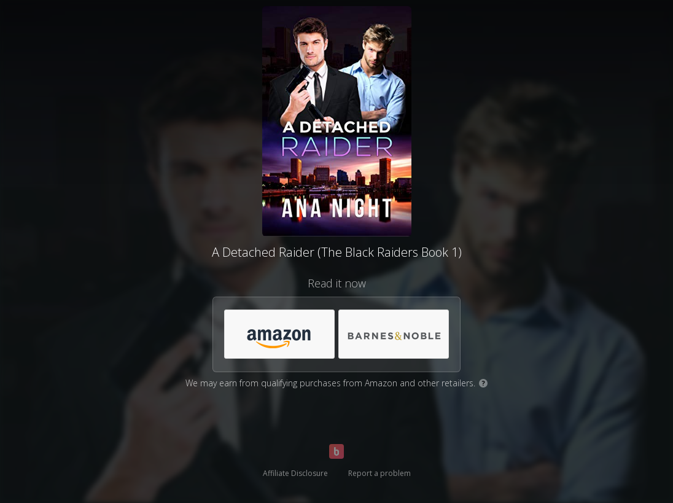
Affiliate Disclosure (295, 473)
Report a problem (379, 473)
